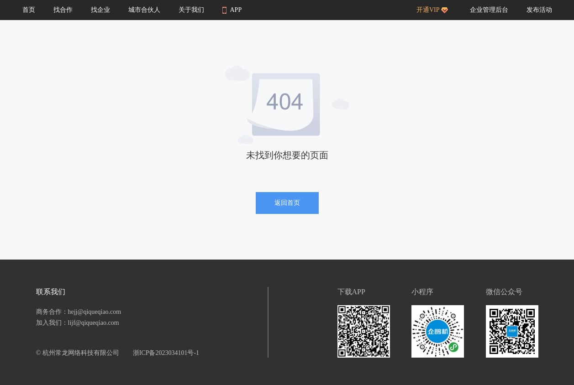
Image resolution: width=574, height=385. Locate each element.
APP (232, 10)
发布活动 (539, 9)
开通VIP (432, 9)
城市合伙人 (144, 9)
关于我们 (191, 9)
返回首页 (287, 202)
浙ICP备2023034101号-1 (166, 352)
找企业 (100, 9)
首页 (28, 9)
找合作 (63, 9)
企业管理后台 (489, 9)
